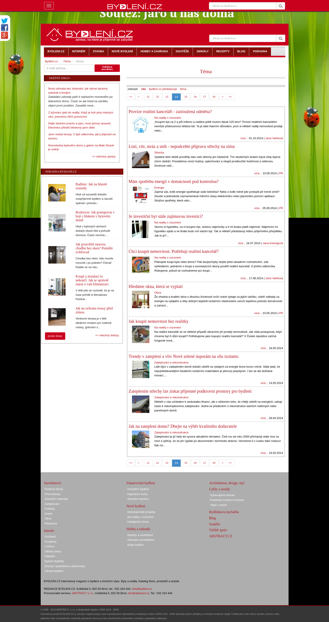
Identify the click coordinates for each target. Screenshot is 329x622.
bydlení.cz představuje (163, 89)
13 (166, 96)
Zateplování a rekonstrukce (171, 362)
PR (281, 173)
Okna (157, 292)
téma (183, 89)
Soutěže (214, 524)
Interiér (49, 530)
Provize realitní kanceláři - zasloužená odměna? (170, 111)
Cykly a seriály (219, 489)
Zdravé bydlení (54, 571)
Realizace (51, 523)
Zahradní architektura (140, 539)
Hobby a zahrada (138, 529)
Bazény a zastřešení (140, 535)
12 (157, 96)
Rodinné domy (54, 489)
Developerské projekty (141, 512)
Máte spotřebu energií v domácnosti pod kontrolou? (174, 181)
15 (185, 96)
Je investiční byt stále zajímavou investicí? (166, 216)
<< (130, 96)
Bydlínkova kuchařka (224, 512)
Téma (206, 71)
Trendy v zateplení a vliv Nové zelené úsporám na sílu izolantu (184, 356)
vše (143, 89)
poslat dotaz (55, 336)
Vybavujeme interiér (222, 495)
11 (148, 96)
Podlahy (50, 508)
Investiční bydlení (138, 489)
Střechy (159, 152)
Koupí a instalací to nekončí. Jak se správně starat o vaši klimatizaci (92, 280)
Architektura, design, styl (226, 483)
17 (204, 96)
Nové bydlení (136, 506)
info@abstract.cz (138, 593)
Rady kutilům (135, 544)
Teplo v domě (218, 505)
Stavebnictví (52, 483)
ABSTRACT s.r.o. (83, 593)
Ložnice (50, 546)
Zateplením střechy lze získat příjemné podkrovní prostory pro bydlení (190, 391)
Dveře (48, 513)
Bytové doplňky (54, 561)
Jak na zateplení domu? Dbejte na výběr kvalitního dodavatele (183, 426)
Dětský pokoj (53, 551)
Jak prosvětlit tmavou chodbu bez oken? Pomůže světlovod (94, 248)
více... (244, 138)
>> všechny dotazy (107, 335)
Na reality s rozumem (167, 117)
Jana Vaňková (274, 138)
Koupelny (51, 541)
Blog (212, 518)
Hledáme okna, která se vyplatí (156, 286)
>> (230, 96)
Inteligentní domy (138, 521)
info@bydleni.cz (142, 588)
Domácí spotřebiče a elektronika (65, 566)
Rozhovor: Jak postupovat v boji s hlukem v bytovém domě (95, 216)
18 (213, 96)
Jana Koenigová (273, 243)
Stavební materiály (56, 498)
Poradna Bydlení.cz (61, 171)
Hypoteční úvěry (137, 494)
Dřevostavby (52, 494)
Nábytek (50, 556)
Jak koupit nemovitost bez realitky (159, 321)
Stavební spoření (138, 498)
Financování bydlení (141, 483)
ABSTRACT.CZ (220, 536)
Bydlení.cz (51, 61)
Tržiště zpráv (218, 530)
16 (195, 96)
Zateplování (52, 503)
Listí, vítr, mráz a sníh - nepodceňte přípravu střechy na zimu (182, 146)
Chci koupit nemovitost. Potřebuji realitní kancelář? (174, 251)
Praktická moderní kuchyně (227, 500)
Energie (159, 187)
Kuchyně (50, 536)
